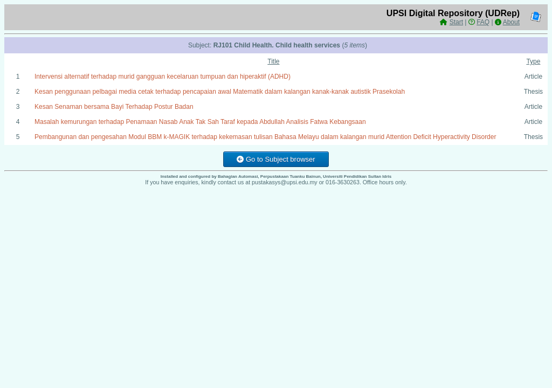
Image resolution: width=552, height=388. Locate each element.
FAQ (483, 22)
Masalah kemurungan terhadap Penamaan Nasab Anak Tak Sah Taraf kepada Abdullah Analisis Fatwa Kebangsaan (200, 122)
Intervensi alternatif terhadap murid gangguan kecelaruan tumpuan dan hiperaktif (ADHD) (162, 76)
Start (456, 22)
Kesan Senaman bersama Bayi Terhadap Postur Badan (114, 106)
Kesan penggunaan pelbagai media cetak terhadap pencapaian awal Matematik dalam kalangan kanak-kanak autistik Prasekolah (219, 91)
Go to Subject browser (276, 159)
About (511, 22)
